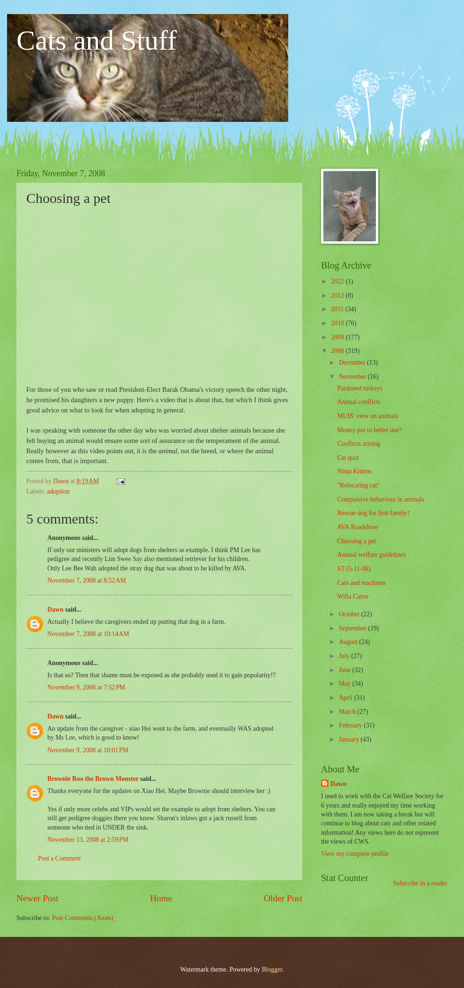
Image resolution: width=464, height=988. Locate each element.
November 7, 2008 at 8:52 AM (86, 580)
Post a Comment (59, 858)
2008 (338, 350)
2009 (338, 337)
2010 (338, 323)
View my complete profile (355, 853)
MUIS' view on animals (367, 415)
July (345, 655)
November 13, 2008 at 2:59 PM (87, 839)
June (345, 670)
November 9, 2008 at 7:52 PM (86, 687)
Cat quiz (348, 457)
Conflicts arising (358, 443)
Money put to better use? (369, 430)
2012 (338, 295)
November (353, 376)
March (348, 711)
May (345, 683)
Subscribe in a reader (420, 883)
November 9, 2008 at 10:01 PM (87, 750)
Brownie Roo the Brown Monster (93, 778)
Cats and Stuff (96, 40)
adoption (58, 491)
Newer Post (37, 898)
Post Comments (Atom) (82, 917)
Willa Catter (352, 596)
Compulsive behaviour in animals (380, 499)
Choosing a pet (356, 541)
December (353, 362)
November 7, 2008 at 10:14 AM (88, 633)
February (351, 725)
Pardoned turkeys (359, 388)
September (353, 628)
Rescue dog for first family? (373, 512)
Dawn (55, 609)
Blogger (272, 969)
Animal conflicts (358, 401)
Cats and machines (361, 582)
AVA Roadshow (357, 527)
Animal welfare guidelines (371, 554)
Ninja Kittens (354, 471)
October (350, 614)
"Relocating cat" (358, 485)
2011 (338, 309)
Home (161, 898)
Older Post (283, 898)
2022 (338, 281)
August (349, 641)
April (346, 697)
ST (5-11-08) (354, 568)
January (349, 739)
